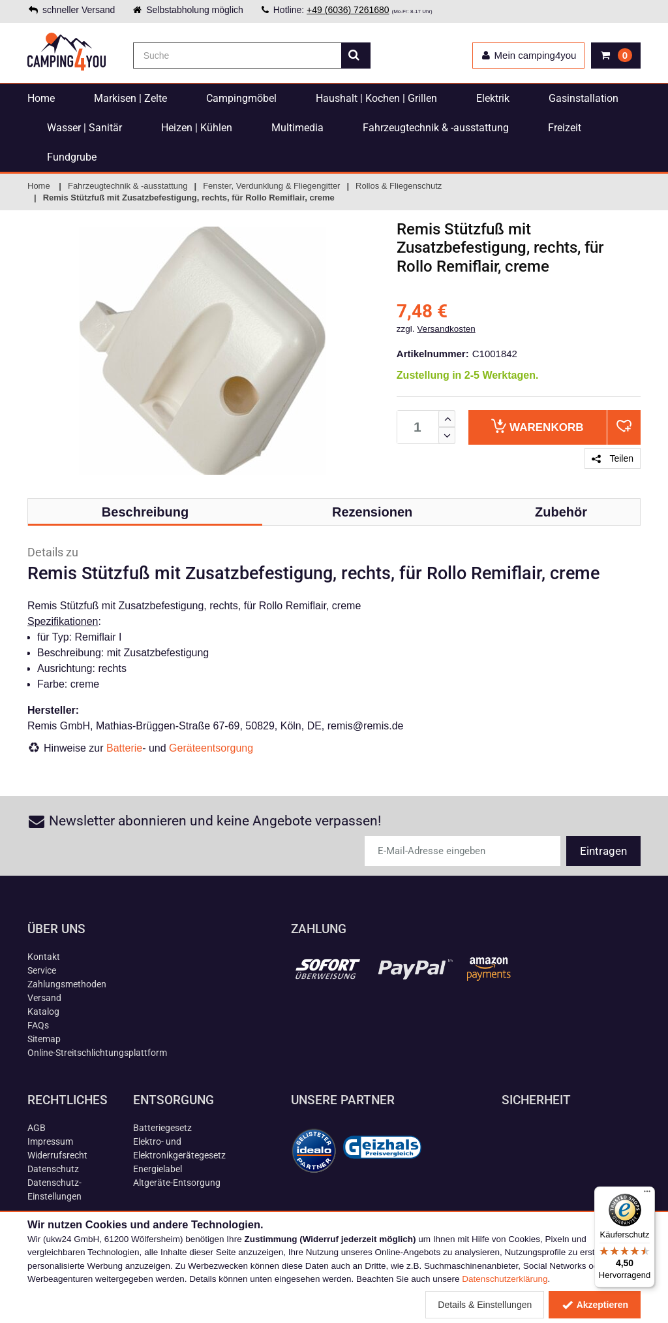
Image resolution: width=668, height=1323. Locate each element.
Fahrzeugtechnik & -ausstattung (436, 127)
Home (41, 98)
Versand (44, 998)
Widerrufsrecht (57, 1155)
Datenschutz (53, 1169)
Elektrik (492, 98)
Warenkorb (537, 426)
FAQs (38, 1025)
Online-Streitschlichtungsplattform (97, 1052)
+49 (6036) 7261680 (348, 10)
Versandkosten (446, 329)
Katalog (43, 1011)
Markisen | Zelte (130, 98)
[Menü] (647, 1194)
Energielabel (157, 1169)
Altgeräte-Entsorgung (176, 1182)
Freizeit (564, 127)
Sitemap (44, 1039)
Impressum (50, 1141)
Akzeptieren (594, 1304)
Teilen (612, 458)
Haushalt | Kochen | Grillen (376, 98)
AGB (36, 1128)
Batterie (124, 748)
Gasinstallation (583, 98)
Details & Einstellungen (485, 1304)
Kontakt (43, 956)
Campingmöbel (241, 98)
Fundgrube (72, 157)
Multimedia (297, 127)
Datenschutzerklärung (504, 1279)
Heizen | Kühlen (196, 127)
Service (41, 970)
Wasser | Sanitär (84, 127)
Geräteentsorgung (211, 748)
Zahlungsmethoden (66, 984)
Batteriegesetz (162, 1128)
